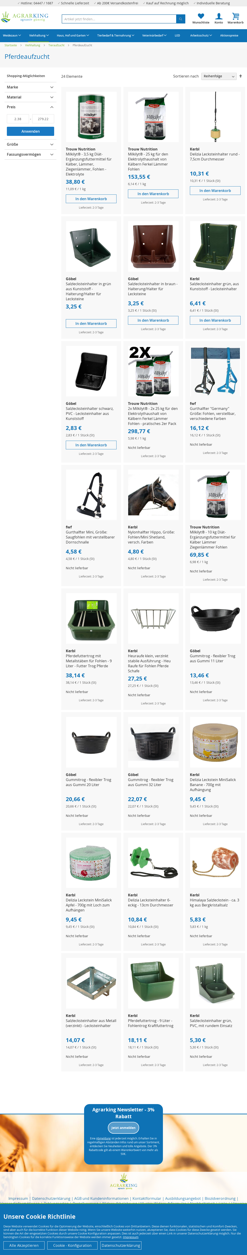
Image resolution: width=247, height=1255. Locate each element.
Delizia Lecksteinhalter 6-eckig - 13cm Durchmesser (150, 903)
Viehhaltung (33, 45)
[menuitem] (11, 35)
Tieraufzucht (56, 45)
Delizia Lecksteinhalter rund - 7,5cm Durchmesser (215, 157)
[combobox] (123, 18)
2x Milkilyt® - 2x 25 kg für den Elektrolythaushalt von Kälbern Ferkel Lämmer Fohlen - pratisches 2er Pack (153, 416)
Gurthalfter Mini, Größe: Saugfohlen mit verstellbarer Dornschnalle (90, 537)
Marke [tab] (12, 87)
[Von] (18, 118)
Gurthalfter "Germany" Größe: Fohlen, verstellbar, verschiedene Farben (213, 413)
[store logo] (24, 17)
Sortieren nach (186, 75)
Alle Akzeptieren (24, 1245)
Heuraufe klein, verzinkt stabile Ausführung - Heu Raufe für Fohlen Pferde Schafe (149, 663)
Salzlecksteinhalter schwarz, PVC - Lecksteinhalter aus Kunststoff (90, 413)
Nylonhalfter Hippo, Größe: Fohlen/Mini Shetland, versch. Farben (151, 537)
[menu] (123, 35)
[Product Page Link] (91, 141)
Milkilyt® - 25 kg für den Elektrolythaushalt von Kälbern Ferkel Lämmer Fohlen (148, 162)
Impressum (18, 1198)
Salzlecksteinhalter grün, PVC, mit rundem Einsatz (211, 1023)
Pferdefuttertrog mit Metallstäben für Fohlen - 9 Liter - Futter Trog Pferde (89, 660)
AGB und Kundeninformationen (101, 1198)
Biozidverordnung (220, 1198)
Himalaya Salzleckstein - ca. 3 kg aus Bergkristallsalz (214, 903)
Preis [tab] (11, 106)
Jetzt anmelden (123, 1128)
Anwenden (30, 131)
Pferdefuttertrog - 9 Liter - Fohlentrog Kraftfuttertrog (150, 1023)
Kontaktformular (147, 1198)
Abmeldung (103, 1138)
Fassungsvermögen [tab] (24, 154)
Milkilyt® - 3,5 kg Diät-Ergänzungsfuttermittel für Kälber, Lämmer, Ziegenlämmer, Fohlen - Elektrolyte (89, 164)
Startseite (11, 45)
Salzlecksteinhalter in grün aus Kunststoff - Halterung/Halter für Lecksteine (88, 291)
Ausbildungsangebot (183, 1198)
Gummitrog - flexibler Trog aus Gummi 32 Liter (150, 782)
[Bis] (43, 118)
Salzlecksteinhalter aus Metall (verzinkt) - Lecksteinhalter (91, 1023)
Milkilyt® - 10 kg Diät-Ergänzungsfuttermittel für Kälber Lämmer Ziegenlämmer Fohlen (213, 540)
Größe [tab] (12, 144)
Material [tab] (14, 97)
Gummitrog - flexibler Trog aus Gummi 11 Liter (212, 658)
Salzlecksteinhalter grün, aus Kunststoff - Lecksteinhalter (214, 286)
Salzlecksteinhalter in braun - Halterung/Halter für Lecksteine (153, 288)
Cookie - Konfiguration (72, 1245)
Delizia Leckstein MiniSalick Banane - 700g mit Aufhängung (213, 784)
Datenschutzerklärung (51, 1198)
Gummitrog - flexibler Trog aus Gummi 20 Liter (88, 782)
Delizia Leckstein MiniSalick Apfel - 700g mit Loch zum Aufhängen (89, 905)
